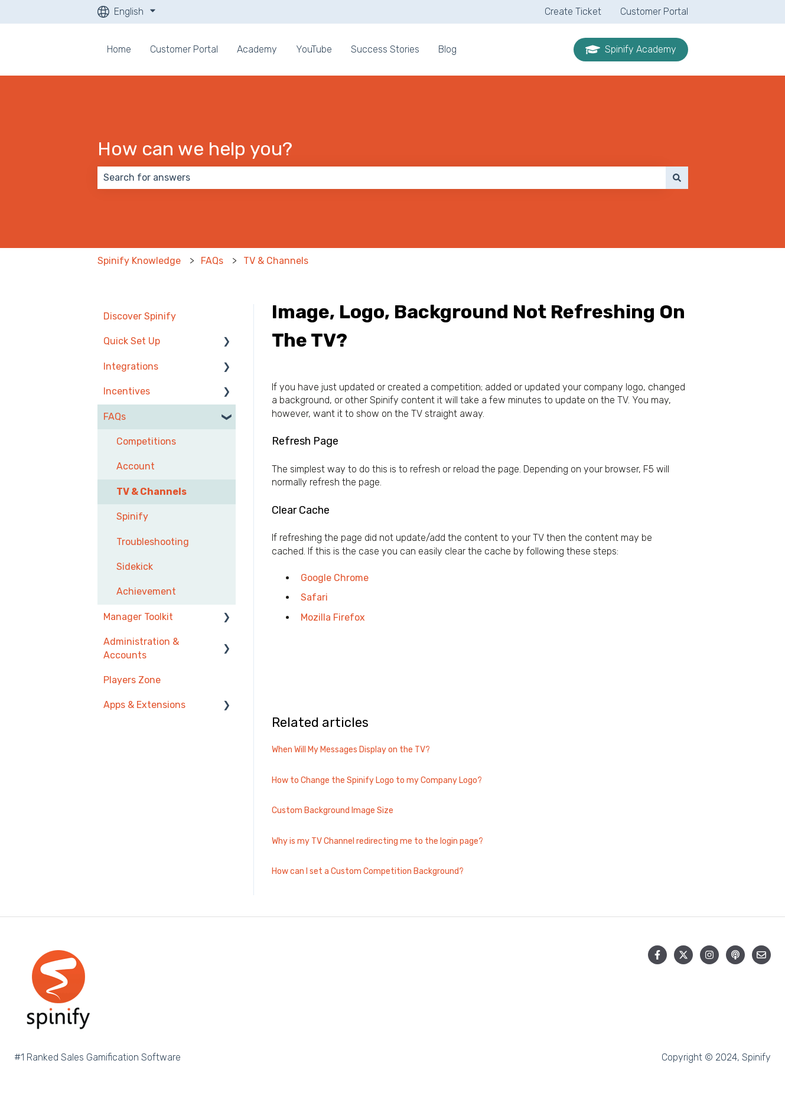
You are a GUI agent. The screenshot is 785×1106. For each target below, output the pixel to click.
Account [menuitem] (135, 466)
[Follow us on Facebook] (657, 954)
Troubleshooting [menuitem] (152, 541)
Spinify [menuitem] (132, 516)
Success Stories (385, 49)
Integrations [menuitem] (130, 366)
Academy (257, 49)
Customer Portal (654, 11)
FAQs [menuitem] (114, 416)
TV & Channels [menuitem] (151, 491)
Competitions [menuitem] (146, 441)
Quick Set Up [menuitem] (131, 341)
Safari (314, 597)
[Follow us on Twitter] (683, 954)
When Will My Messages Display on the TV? (351, 750)
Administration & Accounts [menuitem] (141, 648)
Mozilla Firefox (333, 617)
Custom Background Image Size (332, 810)
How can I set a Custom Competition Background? (368, 871)
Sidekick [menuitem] (134, 566)
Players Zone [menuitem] (132, 680)
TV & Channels (275, 260)
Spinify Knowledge (139, 260)
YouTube (314, 49)
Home (119, 49)
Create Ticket (573, 11)
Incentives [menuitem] (126, 391)
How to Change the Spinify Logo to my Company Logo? (377, 780)
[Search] (677, 178)
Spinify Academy (630, 50)
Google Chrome (335, 577)
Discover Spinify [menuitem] (139, 316)
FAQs (212, 260)
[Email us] (761, 954)
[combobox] (381, 178)
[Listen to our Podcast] (735, 954)
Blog (447, 49)
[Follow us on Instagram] (709, 954)
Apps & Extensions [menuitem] (144, 704)
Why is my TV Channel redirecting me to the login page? (377, 841)
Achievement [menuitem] (146, 591)
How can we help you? (194, 149)
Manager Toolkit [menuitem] (138, 616)
